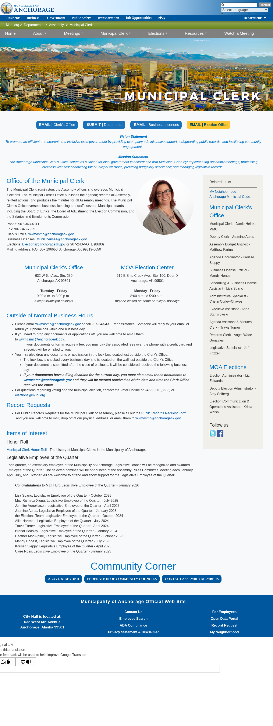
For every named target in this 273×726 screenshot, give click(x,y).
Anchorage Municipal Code (229, 196)
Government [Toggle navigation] (56, 18)
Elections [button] (156, 33)
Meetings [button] (72, 33)
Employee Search (133, 618)
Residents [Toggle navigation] (13, 18)
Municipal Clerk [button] (114, 33)
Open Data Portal (224, 618)
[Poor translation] (25, 661)
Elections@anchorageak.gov (43, 244)
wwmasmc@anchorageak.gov (51, 234)
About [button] (38, 33)
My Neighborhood (222, 191)
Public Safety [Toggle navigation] (81, 18)
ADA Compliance (133, 625)
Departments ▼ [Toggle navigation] (255, 18)
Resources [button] (194, 33)
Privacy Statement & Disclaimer (133, 632)
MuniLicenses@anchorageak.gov (61, 239)
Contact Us (133, 612)
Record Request (224, 625)
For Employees (224, 612)
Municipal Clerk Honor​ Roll (27, 450)
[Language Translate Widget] (244, 10)
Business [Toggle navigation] (33, 18)
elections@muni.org (30, 395)
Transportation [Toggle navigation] (108, 18)
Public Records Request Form (164, 413)
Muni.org (12, 25)
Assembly (56, 25)
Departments (33, 25)
